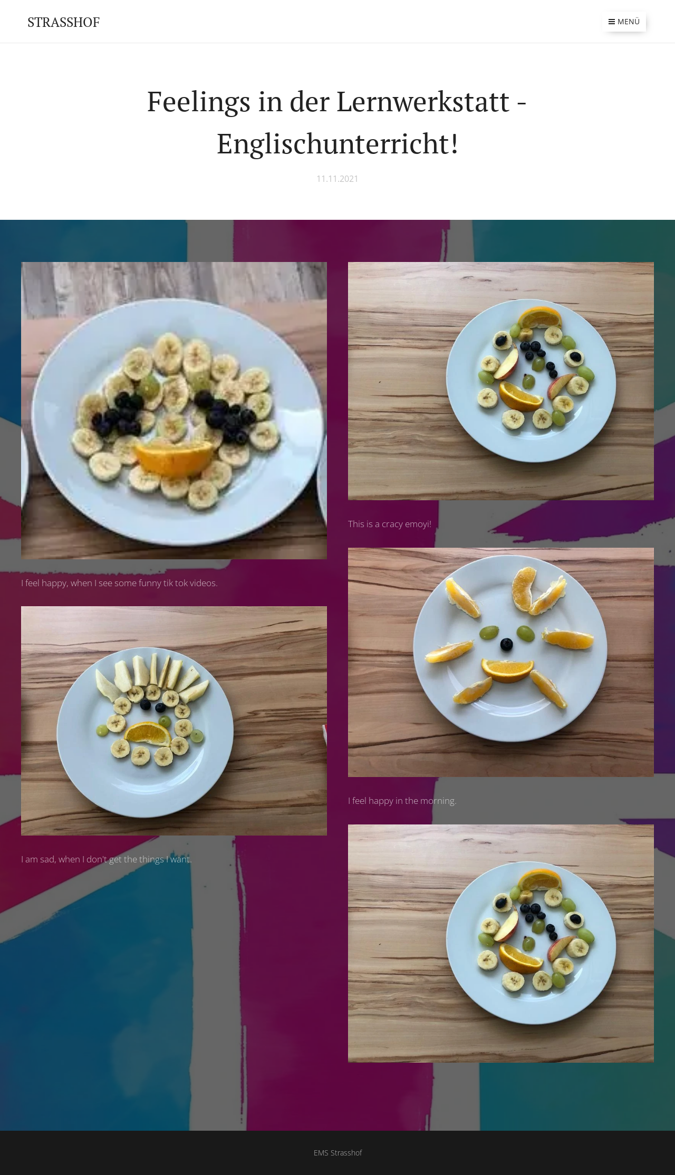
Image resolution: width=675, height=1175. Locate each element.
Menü (624, 21)
